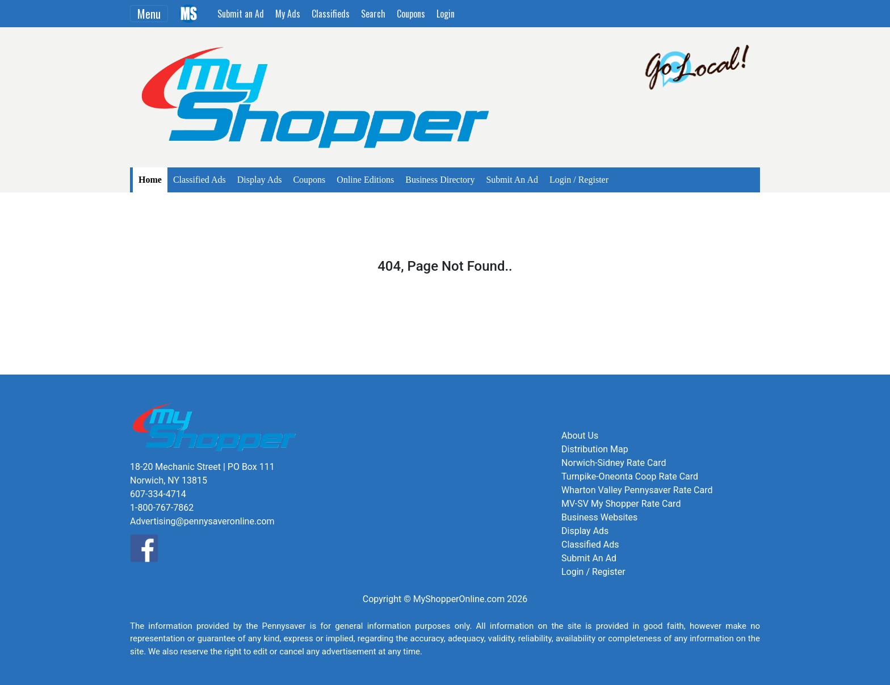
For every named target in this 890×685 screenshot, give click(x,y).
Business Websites (599, 517)
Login (445, 13)
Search (373, 13)
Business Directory (440, 179)
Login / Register (578, 179)
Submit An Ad (512, 179)
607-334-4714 (158, 494)
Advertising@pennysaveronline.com (202, 521)
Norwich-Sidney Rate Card (613, 462)
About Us (579, 435)
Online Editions (365, 179)
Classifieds (331, 13)
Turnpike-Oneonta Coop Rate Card (629, 476)
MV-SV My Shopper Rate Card (621, 503)
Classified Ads (199, 179)
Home (150, 179)
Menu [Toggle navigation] (149, 13)
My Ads (287, 13)
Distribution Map (594, 449)
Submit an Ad (240, 13)
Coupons (411, 13)
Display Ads (259, 179)
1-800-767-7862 (162, 507)
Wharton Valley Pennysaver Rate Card (637, 490)
